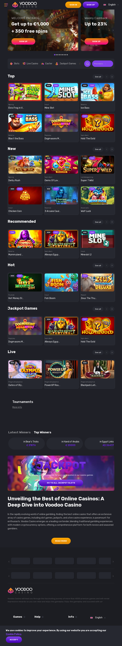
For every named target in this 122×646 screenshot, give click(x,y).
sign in (73, 5)
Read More (61, 541)
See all (98, 77)
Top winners (42, 432)
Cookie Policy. (14, 634)
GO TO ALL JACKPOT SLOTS (61, 483)
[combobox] (110, 5)
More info (17, 407)
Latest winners (19, 432)
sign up (91, 5)
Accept (14, 640)
